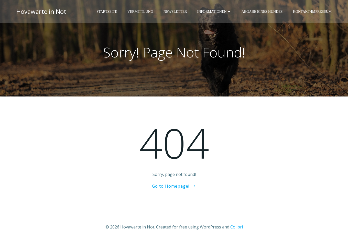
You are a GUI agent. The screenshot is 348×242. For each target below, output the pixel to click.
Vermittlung (140, 12)
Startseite (106, 12)
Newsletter (175, 12)
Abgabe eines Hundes (262, 12)
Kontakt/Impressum (312, 12)
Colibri (236, 227)
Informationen (214, 12)
